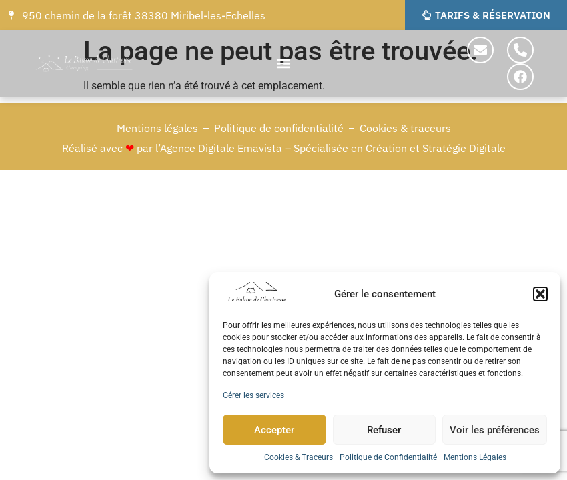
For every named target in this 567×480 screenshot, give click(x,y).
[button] (540, 294)
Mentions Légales (475, 457)
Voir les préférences (495, 430)
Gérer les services (253, 395)
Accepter (274, 430)
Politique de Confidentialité (388, 457)
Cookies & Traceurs (298, 457)
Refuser (384, 430)
